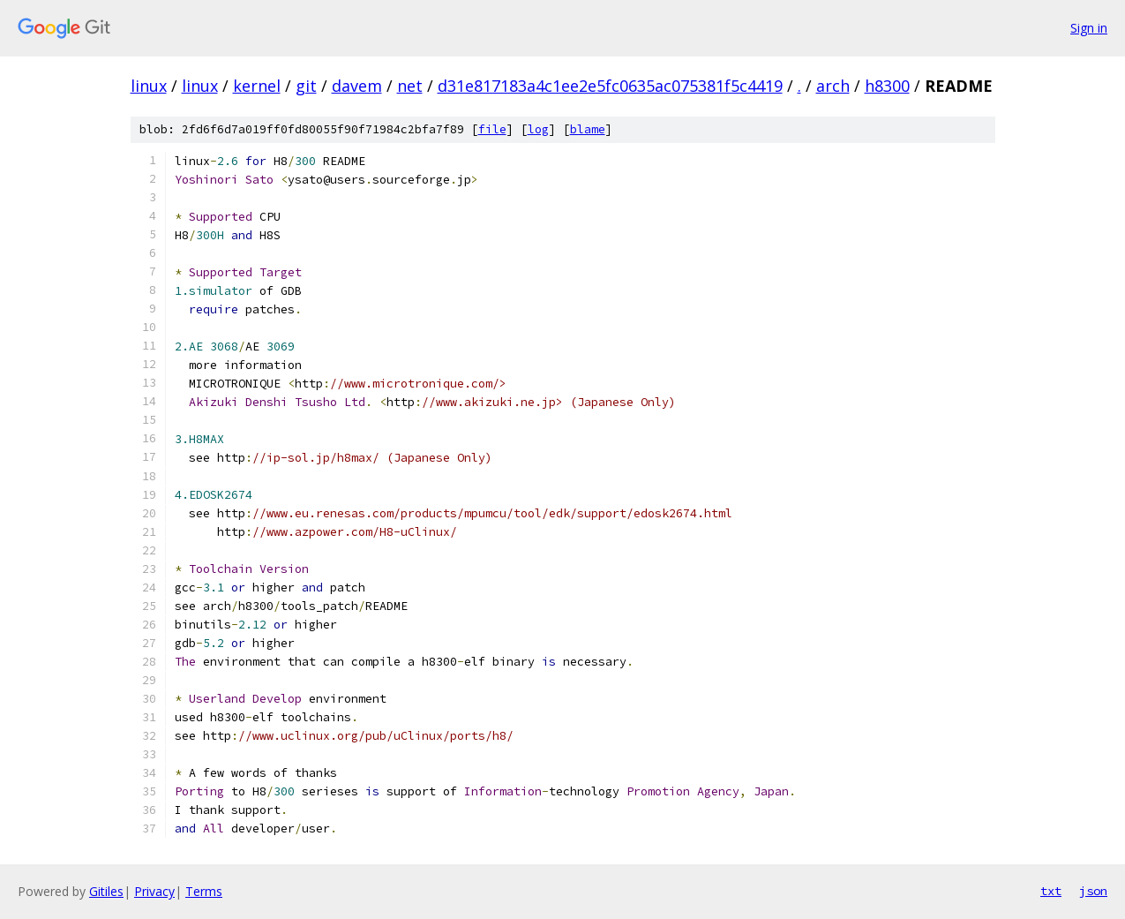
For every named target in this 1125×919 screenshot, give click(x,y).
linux (149, 85)
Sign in (1088, 27)
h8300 (887, 85)
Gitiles (106, 891)
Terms (203, 891)
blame (587, 129)
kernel (257, 85)
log (538, 129)
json (1093, 891)
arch (833, 85)
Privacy (154, 891)
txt (1050, 891)
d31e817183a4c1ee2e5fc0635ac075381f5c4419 (610, 85)
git (306, 85)
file (492, 129)
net (410, 85)
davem (357, 85)
